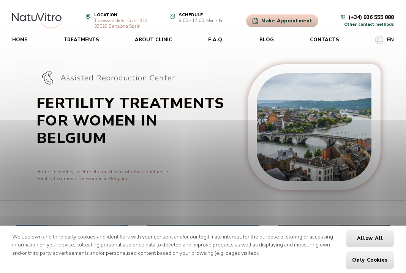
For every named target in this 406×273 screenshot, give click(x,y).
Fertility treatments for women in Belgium (81, 178)
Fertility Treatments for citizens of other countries (110, 171)
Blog (266, 39)
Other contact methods (369, 24)
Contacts (324, 39)
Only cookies (370, 260)
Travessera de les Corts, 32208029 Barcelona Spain (120, 23)
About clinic (153, 39)
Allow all (370, 238)
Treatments (81, 39)
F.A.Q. (216, 39)
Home (19, 39)
